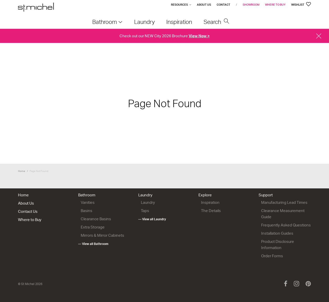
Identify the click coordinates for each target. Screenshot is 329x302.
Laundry (145, 195)
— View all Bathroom (93, 244)
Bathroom (86, 195)
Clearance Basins (96, 219)
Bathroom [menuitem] (104, 21)
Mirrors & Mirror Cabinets (102, 235)
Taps (145, 210)
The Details (211, 210)
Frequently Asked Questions (286, 225)
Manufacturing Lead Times (284, 202)
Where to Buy (275, 4)
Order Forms (272, 256)
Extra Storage (93, 227)
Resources (179, 4)
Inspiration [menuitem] (179, 21)
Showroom (251, 4)
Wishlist (301, 4)
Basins (86, 210)
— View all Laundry (152, 219)
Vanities (88, 202)
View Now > (199, 35)
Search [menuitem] (216, 21)
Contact (223, 4)
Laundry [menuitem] (144, 21)
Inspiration (210, 202)
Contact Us (28, 211)
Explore (205, 195)
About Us (204, 4)
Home (21, 170)
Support (266, 195)
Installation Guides (277, 233)
